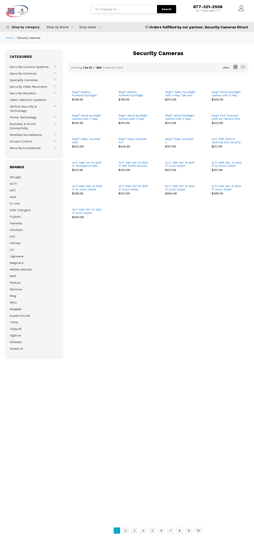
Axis (13, 197)
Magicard (17, 263)
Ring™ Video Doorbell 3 (179, 140)
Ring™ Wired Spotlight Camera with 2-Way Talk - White (86, 117)
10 (198, 530)
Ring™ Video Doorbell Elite (86, 140)
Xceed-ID (16, 348)
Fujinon (15, 217)
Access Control (21, 141)
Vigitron (15, 335)
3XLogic (15, 177)
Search (166, 9)
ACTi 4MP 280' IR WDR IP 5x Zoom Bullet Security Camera (227, 164)
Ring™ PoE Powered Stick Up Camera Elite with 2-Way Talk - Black (226, 117)
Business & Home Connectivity (23, 126)
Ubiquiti (16, 329)
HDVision (16, 230)
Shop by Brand (58, 27)
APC (13, 190)
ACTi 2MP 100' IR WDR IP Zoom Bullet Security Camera (180, 188)
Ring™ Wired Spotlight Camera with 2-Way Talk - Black (226, 93)
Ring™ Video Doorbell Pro (133, 140)
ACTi (13, 184)
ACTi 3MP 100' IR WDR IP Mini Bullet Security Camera (133, 164)
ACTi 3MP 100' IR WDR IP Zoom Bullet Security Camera (180, 164)
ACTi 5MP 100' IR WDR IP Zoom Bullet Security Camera (133, 188)
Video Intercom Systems (28, 100)
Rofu (13, 302)
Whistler (16, 342)
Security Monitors (23, 93)
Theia (14, 322)
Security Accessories (25, 148)
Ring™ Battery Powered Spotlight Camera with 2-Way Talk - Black (85, 93)
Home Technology (23, 117)
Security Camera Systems (29, 67)
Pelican (15, 282)
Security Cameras (23, 73)
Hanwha (16, 223)
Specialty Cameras (24, 80)
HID (12, 236)
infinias (15, 243)
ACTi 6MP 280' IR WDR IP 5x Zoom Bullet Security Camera (87, 188)
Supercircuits (20, 315)
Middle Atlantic (21, 269)
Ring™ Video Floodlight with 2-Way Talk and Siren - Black (180, 93)
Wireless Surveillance (26, 135)
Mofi (13, 276)
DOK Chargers (20, 210)
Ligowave (17, 256)
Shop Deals (87, 27)
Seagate (16, 309)
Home (10, 37)
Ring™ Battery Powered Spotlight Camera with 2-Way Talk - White (131, 93)
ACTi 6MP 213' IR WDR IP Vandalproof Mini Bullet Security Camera (87, 164)
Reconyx (16, 289)
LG (12, 249)
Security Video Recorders (28, 86)
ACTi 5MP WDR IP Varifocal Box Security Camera (226, 140)
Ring (13, 296)
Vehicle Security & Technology (23, 109)
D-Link (15, 203)
